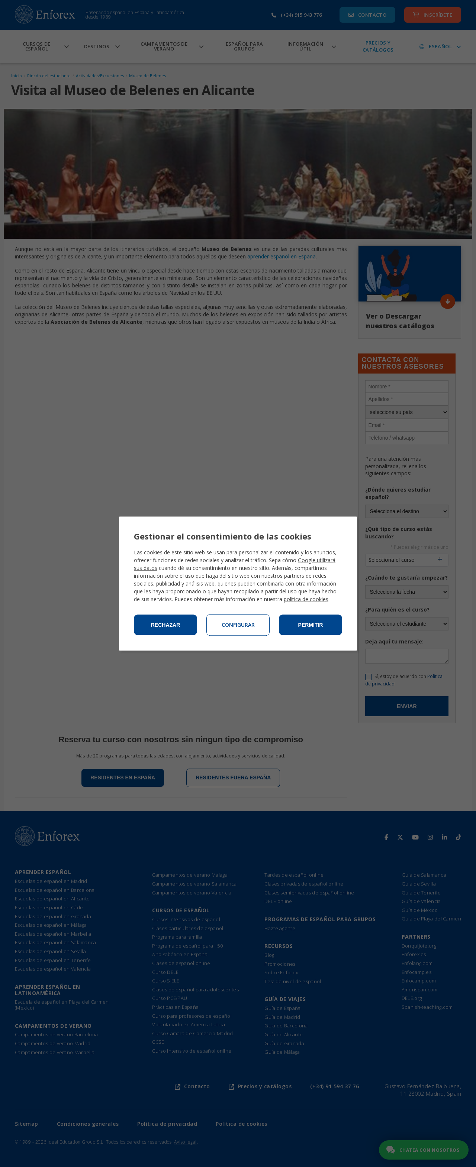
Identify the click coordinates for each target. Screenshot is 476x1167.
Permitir (310, 625)
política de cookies (306, 599)
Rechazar (165, 625)
